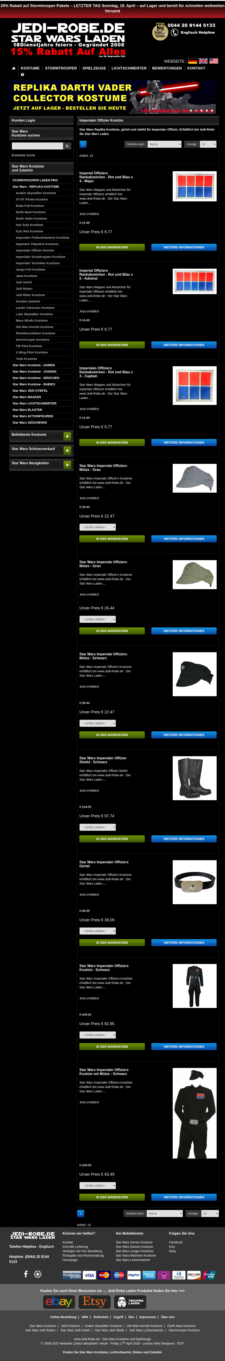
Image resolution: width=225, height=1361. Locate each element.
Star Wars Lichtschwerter (133, 1260)
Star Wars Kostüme (42, 1326)
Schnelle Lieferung (75, 1246)
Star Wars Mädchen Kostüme (136, 1255)
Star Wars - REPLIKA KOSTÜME (36, 186)
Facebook (176, 1242)
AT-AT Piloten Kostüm (32, 199)
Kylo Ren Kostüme (29, 231)
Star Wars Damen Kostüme (134, 1246)
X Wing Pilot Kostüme (32, 352)
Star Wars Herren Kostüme (134, 1242)
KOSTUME (30, 68)
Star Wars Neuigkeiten (30, 463)
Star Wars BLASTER (27, 410)
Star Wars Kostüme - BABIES (34, 384)
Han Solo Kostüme (29, 225)
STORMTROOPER (61, 68)
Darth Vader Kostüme (31, 218)
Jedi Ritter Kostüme (30, 295)
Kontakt (68, 1242)
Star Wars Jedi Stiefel (109, 1330)
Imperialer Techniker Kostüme (38, 263)
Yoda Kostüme (26, 359)
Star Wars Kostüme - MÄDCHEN (36, 378)
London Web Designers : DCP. (163, 1343)
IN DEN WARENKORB (112, 247)
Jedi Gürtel (24, 282)
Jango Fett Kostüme (30, 269)
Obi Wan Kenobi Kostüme (34, 327)
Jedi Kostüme (70, 1326)
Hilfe (85, 1317)
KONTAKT (196, 68)
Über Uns (168, 1317)
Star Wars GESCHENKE (30, 422)
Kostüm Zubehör (28, 301)
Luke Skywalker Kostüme (34, 314)
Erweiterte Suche (23, 155)
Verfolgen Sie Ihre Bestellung (82, 1251)
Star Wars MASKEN (27, 397)
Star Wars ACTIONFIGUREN (33, 416)
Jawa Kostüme (26, 276)
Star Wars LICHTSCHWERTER (34, 403)
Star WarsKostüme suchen (26, 133)
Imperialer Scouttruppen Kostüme (40, 257)
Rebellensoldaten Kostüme (35, 333)
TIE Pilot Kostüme (29, 346)
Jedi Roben (24, 288)
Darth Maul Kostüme (31, 212)
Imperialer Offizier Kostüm (35, 250)
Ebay (172, 1251)
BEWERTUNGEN (167, 68)
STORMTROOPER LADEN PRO (35, 180)
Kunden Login (23, 120)
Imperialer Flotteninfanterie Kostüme (42, 237)
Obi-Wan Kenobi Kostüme (144, 1326)
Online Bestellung (63, 1317)
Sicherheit (100, 1317)
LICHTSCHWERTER (129, 68)
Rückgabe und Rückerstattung (83, 1255)
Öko (131, 1317)
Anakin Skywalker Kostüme (36, 193)
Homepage (70, 1260)
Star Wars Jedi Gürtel (75, 1330)
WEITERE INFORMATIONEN (184, 247)
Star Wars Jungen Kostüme (134, 1251)
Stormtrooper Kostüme (32, 339)
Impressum (148, 1317)
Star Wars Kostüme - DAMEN (34, 365)
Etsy (172, 1246)
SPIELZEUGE (94, 68)
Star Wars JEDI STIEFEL (30, 390)
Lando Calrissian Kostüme (35, 308)
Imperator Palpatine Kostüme (37, 244)
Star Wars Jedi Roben (40, 1330)
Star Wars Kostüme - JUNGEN (34, 371)
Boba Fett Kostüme (30, 206)
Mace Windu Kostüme (32, 320)
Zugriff (118, 1317)
